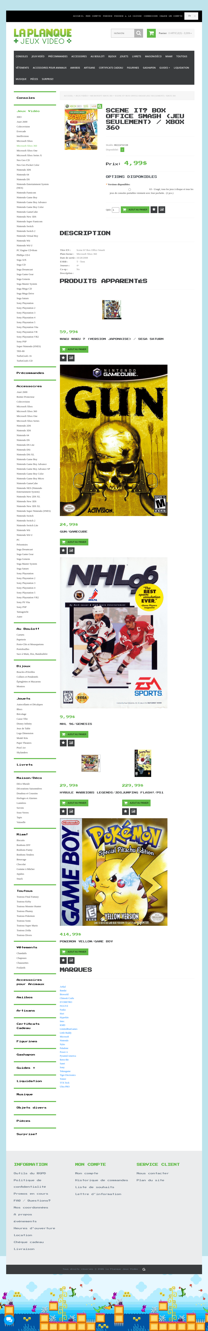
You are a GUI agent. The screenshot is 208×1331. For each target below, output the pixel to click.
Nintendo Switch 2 (26, 231)
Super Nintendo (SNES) (29, 346)
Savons (20, 807)
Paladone (64, 1048)
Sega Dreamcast (25, 269)
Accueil (78, 16)
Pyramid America (68, 1056)
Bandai (63, 990)
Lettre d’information (98, 1194)
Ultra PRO (65, 1086)
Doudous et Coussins (27, 793)
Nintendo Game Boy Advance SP (33, 468)
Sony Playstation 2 (26, 307)
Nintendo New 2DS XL (28, 496)
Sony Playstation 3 (26, 312)
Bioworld (64, 994)
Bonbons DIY (24, 845)
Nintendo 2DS (24, 425)
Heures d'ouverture (34, 1228)
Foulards (21, 967)
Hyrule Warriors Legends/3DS (91, 793)
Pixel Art (21, 747)
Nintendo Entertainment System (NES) (33, 186)
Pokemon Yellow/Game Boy (86, 941)
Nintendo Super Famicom (29, 221)
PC (18, 539)
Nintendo (64, 1040)
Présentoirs (22, 544)
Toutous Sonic (24, 920)
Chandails (22, 953)
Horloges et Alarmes (27, 798)
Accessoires (79, 56)
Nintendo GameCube (27, 211)
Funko (63, 1009)
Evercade (21, 131)
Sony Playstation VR (27, 331)
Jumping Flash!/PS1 (143, 793)
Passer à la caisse (128, 16)
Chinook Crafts (67, 998)
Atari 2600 (22, 121)
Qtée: (112, 210)
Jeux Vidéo (38, 56)
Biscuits (21, 840)
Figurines (133, 67)
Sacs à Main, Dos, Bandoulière (32, 653)
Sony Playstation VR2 (28, 336)
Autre (19, 616)
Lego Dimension (25, 733)
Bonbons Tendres (25, 854)
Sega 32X (22, 259)
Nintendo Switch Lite (27, 525)
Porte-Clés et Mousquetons (30, 644)
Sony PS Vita (23, 602)
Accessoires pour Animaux (49, 67)
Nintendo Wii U (25, 245)
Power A (64, 1052)
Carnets (20, 634)
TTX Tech (64, 1082)
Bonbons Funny (25, 849)
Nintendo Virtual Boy (27, 235)
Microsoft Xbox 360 (101, 96)
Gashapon (149, 67)
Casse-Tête (22, 718)
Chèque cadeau (29, 1242)
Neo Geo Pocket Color (28, 164)
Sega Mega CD (24, 288)
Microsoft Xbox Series (28, 420)
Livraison (24, 1249)
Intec (62, 1021)
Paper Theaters (24, 742)
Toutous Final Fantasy (28, 896)
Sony (62, 1067)
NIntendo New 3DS (26, 501)
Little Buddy (66, 1032)
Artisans (89, 67)
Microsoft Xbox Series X (29, 155)
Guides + (164, 67)
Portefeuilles (23, 649)
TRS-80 (21, 351)
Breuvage (21, 859)
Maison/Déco (153, 56)
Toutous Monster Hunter (29, 906)
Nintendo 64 (23, 174)
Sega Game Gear (25, 274)
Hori (62, 1013)
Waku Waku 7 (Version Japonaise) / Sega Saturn (112, 339)
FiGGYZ (64, 1006)
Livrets (136, 56)
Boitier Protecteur (26, 396)
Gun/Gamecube (74, 532)
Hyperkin (64, 1017)
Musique (21, 79)
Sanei (62, 1063)
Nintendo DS (23, 179)
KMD (62, 1025)
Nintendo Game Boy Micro (30, 478)
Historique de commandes (101, 1180)
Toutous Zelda (24, 930)
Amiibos (75, 67)
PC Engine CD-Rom (27, 250)
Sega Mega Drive (25, 293)
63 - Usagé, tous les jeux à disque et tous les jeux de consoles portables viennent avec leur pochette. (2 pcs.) (151, 191)
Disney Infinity (24, 723)
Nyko (62, 1044)
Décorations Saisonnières (29, 788)
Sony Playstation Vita (27, 327)
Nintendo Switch (25, 226)
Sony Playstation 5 (26, 322)
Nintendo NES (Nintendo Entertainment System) (29, 490)
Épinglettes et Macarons (29, 681)
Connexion (151, 16)
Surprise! (47, 79)
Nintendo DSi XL (25, 454)
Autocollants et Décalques (30, 704)
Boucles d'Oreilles (26, 671)
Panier (107, 16)
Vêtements (22, 67)
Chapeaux (22, 958)
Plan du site (150, 1180)
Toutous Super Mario (27, 925)
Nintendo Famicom (26, 192)
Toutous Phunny (25, 911)
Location (23, 1235)
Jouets (124, 56)
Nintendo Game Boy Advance (32, 202)
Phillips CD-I (23, 255)
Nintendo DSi (24, 449)
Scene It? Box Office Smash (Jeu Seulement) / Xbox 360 (145, 96)
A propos (23, 1214)
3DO (19, 116)
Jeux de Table (23, 728)
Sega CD (21, 264)
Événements (25, 1221)
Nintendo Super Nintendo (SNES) (34, 510)
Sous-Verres (23, 812)
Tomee (63, 1079)
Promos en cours (31, 1194)
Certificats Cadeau (111, 67)
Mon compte (93, 16)
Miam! (168, 56)
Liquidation (181, 67)
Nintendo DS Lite (25, 444)
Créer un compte (170, 16)
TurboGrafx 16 (24, 355)
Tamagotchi (22, 611)
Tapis (19, 817)
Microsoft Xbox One (27, 150)
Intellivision (23, 136)
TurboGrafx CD (25, 360)
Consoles (22, 56)
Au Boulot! (97, 56)
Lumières (21, 803)
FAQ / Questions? (32, 1201)
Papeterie (21, 639)
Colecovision (23, 126)
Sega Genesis (23, 279)
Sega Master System (27, 283)
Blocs (19, 709)
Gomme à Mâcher (26, 869)
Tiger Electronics (68, 1075)
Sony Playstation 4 (26, 317)
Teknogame (65, 1071)
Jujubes (20, 873)
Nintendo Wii (23, 240)
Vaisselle (21, 822)
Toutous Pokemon (26, 915)
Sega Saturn (23, 298)
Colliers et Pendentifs (27, 676)
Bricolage (22, 714)
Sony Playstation (25, 303)
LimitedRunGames (68, 1029)
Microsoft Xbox (25, 140)
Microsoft (64, 1036)
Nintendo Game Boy (27, 197)
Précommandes (58, 56)
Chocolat (21, 864)
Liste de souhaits (94, 1187)
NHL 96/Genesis (76, 724)
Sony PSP (22, 341)
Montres (21, 686)
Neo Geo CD (23, 160)
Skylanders (22, 752)
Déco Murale (23, 783)
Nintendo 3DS (24, 169)
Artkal (63, 986)
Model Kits (22, 738)
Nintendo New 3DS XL (28, 506)
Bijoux (112, 56)
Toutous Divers (24, 935)
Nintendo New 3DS (26, 216)
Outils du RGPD (30, 1173)
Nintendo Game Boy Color (30, 207)
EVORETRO (66, 1002)
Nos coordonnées (31, 1208)
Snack (20, 878)
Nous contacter (153, 1173)
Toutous (181, 56)
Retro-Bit (64, 1059)
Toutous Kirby (24, 901)
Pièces (34, 79)
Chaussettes (22, 962)
